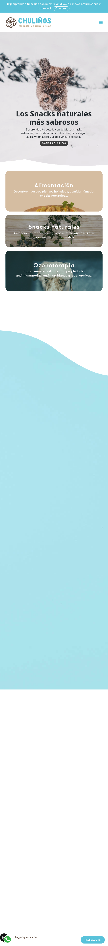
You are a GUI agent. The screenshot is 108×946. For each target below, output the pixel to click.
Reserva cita (93, 940)
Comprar (61, 8)
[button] (101, 22)
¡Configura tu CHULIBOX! (54, 143)
